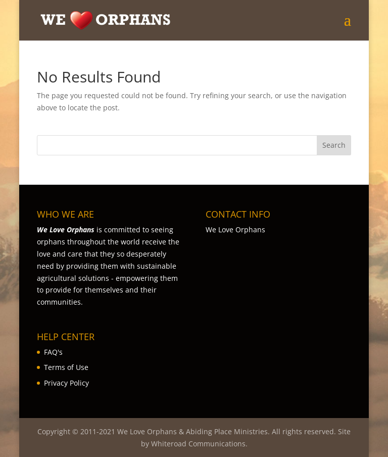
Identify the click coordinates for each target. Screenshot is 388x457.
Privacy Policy (66, 383)
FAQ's (53, 352)
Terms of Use (66, 367)
